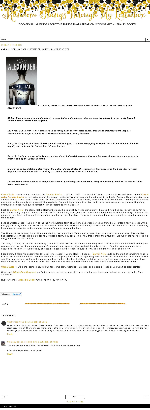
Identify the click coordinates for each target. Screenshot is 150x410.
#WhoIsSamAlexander (25, 272)
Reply (10, 334)
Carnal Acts (16, 210)
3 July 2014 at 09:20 (48, 342)
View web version (75, 402)
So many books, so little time (22, 342)
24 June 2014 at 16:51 (36, 322)
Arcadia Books (54, 194)
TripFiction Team (15, 322)
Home (75, 397)
